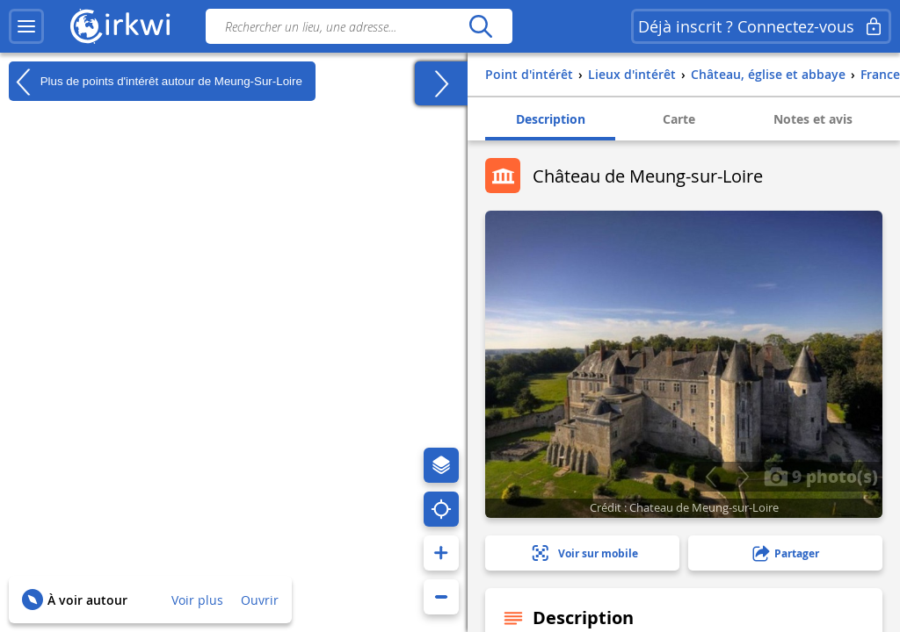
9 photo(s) (821, 475)
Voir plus (197, 600)
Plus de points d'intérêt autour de (155, 82)
